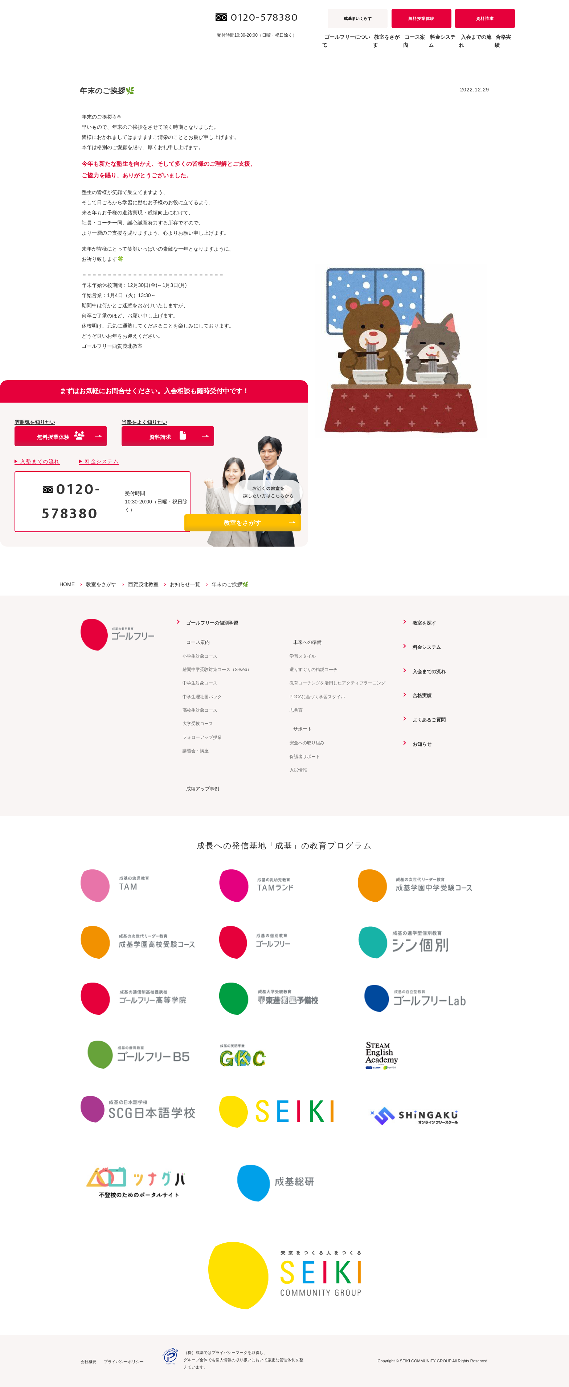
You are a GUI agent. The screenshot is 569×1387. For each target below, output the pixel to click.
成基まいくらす (358, 18)
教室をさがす (259, 523)
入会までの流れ (460, 45)
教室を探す (421, 623)
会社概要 (89, 1361)
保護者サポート (305, 755)
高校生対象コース (200, 709)
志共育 (296, 709)
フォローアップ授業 (202, 737)
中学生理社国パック (202, 696)
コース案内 (195, 642)
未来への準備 (305, 642)
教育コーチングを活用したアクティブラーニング (337, 682)
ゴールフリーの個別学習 (210, 623)
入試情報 (298, 769)
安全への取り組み (307, 742)
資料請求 (485, 18)
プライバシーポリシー (124, 1361)
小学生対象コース (200, 655)
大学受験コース (198, 723)
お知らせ (419, 743)
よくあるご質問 (427, 719)
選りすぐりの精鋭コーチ (313, 669)
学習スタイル (303, 655)
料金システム (416, 45)
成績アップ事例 (200, 788)
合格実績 (499, 45)
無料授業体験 (421, 18)
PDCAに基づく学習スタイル (317, 696)
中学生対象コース (200, 682)
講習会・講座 (196, 750)
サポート (300, 729)
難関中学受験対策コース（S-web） (217, 669)
